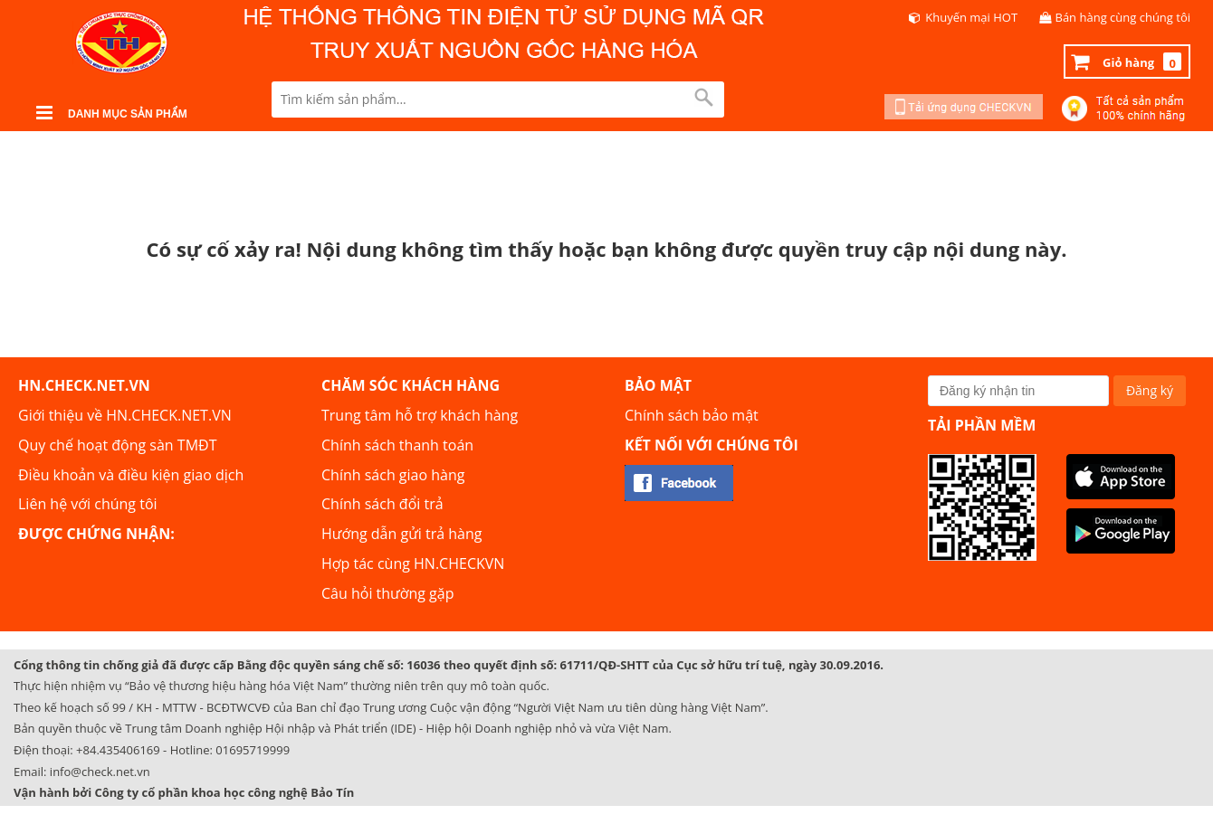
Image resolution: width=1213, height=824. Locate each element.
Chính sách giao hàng (392, 475)
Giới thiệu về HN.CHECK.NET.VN (125, 415)
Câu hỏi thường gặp (387, 593)
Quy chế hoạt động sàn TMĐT (117, 445)
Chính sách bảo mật (692, 415)
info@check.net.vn (100, 771)
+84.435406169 (118, 750)
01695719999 (252, 750)
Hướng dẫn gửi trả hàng (401, 534)
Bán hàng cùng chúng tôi (1123, 17)
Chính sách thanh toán (397, 445)
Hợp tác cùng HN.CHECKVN (412, 563)
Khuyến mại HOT (971, 17)
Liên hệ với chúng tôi (88, 504)
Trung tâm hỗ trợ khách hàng (419, 415)
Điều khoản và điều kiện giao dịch (131, 475)
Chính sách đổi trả (382, 504)
